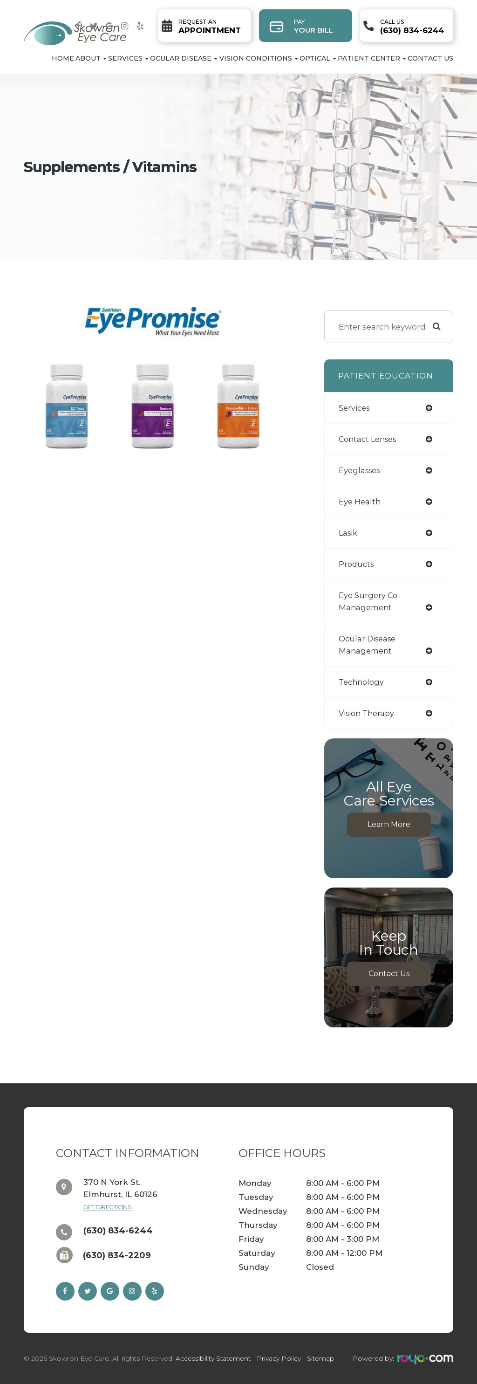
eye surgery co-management (370, 601)
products (357, 564)
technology (363, 682)
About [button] (91, 58)
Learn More (389, 824)
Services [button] (128, 58)
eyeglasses (361, 470)
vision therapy (368, 713)
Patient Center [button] (372, 58)
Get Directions (107, 1207)
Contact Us (430, 58)
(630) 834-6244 (412, 26)
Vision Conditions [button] (258, 58)
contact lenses (370, 439)
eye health (360, 501)
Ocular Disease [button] (184, 58)
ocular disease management (369, 644)
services (355, 408)
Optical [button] (318, 58)
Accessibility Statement (213, 1358)
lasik (349, 532)
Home (63, 58)
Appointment (209, 26)
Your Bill (313, 26)
